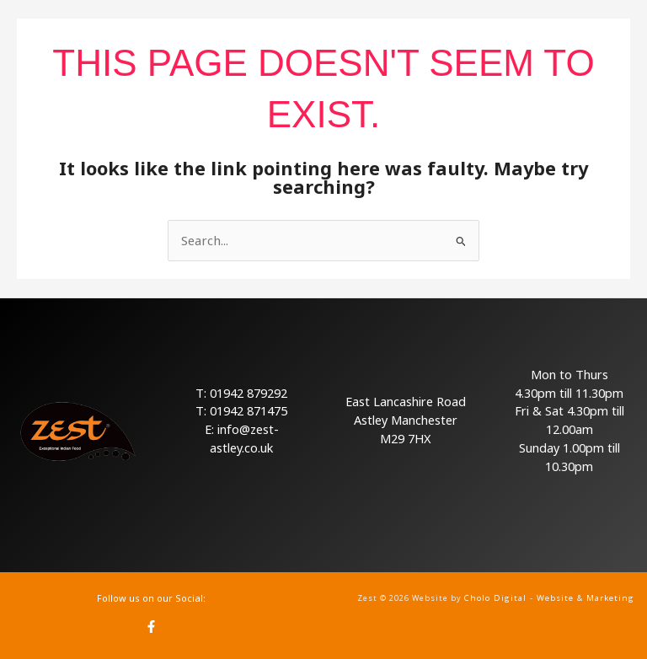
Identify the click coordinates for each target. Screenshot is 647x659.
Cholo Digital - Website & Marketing (549, 597)
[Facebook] (151, 625)
